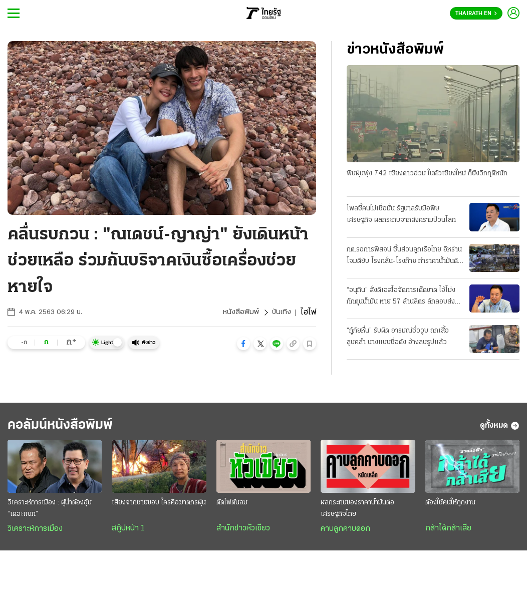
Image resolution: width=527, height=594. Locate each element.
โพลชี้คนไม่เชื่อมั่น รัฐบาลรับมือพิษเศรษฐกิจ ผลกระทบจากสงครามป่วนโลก (401, 214)
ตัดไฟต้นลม (231, 505)
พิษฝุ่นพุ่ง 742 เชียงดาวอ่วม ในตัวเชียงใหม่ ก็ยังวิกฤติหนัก (427, 174)
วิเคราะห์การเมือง (35, 531)
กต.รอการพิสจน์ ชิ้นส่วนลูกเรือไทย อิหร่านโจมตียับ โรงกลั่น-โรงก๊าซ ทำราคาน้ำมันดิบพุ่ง (404, 256)
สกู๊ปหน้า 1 (128, 531)
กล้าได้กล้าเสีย (448, 531)
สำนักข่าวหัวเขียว (243, 531)
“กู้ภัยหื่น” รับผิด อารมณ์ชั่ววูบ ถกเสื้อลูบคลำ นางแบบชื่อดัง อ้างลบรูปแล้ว (398, 337)
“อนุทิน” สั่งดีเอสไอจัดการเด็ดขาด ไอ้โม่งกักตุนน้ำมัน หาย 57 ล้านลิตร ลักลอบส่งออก (401, 297)
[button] (243, 343)
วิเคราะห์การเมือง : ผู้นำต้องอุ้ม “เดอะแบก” (50, 510)
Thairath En (476, 14)
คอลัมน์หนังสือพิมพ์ (67, 427)
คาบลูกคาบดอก (345, 531)
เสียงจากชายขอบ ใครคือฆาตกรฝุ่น (159, 505)
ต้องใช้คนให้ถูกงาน (450, 505)
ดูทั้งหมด (499, 427)
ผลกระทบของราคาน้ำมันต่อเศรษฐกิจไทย (357, 510)
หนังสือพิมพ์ (239, 313)
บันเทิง (281, 313)
